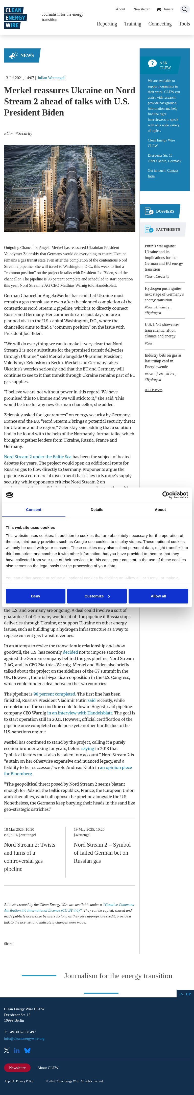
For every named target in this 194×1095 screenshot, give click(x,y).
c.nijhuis (10, 835)
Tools (184, 23)
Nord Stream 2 (31, 285)
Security (163, 276)
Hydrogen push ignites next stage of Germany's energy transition (164, 294)
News (27, 55)
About (120, 9)
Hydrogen (154, 313)
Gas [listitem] (10, 133)
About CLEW (48, 1068)
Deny (35, 596)
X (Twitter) (8, 1051)
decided (70, 652)
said (92, 700)
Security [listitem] (24, 133)
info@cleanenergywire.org (24, 1038)
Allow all (158, 596)
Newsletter (141, 9)
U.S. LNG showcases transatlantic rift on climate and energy (162, 330)
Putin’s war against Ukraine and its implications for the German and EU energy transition (164, 257)
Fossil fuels (155, 374)
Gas (149, 276)
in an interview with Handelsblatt (79, 712)
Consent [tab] (33, 509)
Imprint (9, 1081)
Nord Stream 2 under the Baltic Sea (37, 456)
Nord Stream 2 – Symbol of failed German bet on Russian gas (102, 853)
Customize (97, 596)
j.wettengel (27, 835)
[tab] (159, 213)
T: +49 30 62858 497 (20, 1032)
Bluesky (28, 1051)
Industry (163, 307)
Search (185, 9)
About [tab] (160, 509)
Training (132, 23)
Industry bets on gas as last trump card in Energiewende (163, 361)
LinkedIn (18, 1051)
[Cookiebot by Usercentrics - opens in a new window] (166, 495)
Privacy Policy (25, 1081)
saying (87, 748)
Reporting (107, 23)
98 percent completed (54, 694)
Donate (167, 9)
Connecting (160, 23)
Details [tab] (97, 509)
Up (188, 994)
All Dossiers (153, 390)
